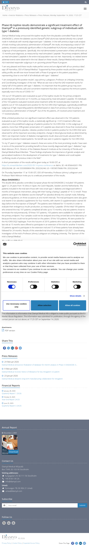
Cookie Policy (17, 543)
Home (4, 15)
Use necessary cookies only (16, 305)
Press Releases (31, 15)
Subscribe (7, 499)
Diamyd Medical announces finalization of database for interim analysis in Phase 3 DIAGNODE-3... (39, 365)
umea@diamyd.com (13, 491)
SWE (5, 2)
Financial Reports (11, 385)
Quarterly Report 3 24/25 (11, 406)
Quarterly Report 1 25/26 (11, 393)
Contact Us (7, 460)
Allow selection (44, 305)
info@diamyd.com (13, 481)
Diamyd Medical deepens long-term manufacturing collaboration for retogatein (32, 379)
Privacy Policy (6, 543)
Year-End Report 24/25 (11, 399)
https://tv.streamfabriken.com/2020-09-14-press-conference (27, 165)
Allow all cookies (72, 305)
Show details (75, 296)
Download (13, 451)
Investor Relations (16, 15)
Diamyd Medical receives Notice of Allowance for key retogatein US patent (30, 372)
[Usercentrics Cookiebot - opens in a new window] (75, 244)
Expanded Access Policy (31, 543)
